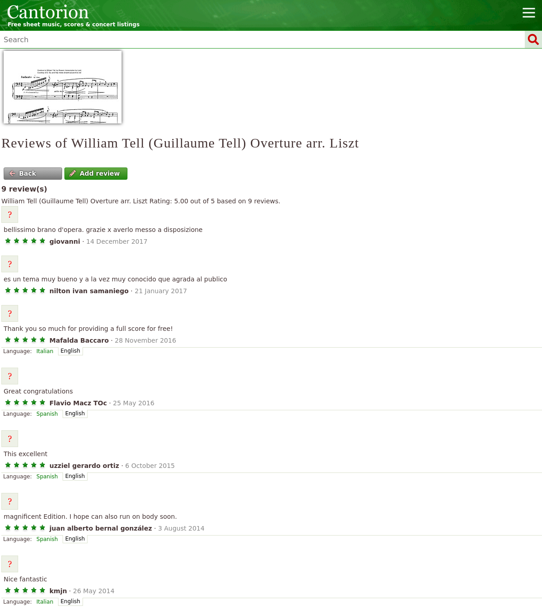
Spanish (47, 414)
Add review (94, 173)
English (70, 351)
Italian (44, 351)
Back (22, 173)
